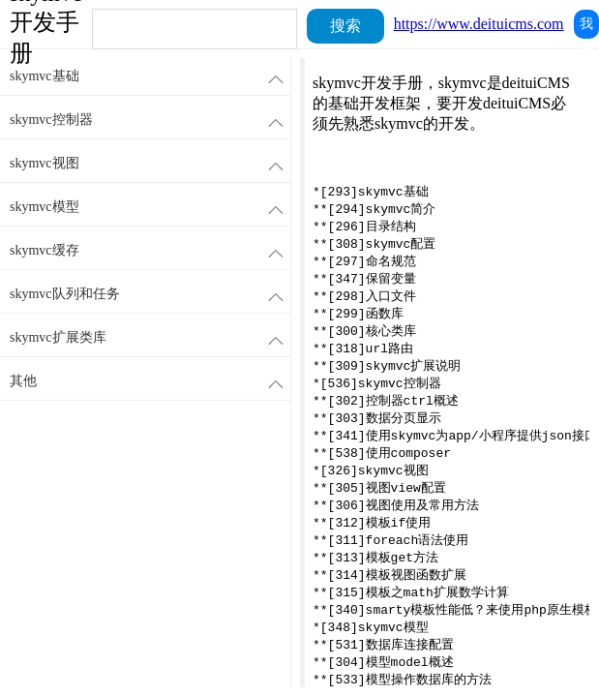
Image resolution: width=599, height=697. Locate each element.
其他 (150, 382)
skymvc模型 (150, 208)
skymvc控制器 (150, 120)
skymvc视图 (150, 164)
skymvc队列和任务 (150, 295)
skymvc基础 (150, 77)
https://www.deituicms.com (479, 23)
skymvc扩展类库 (150, 338)
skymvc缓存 (150, 251)
